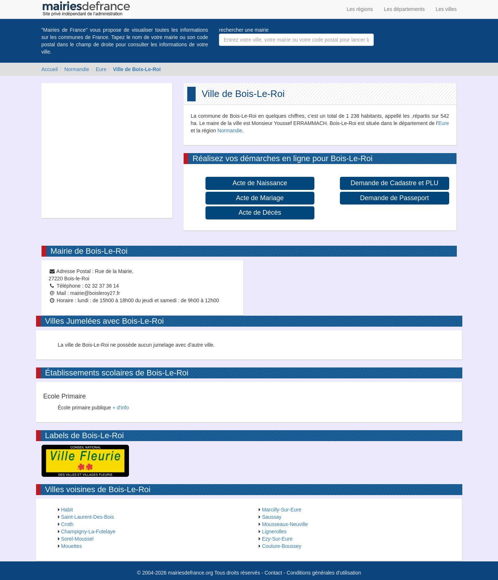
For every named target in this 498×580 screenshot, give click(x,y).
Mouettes (71, 546)
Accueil (50, 69)
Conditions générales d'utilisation (324, 573)
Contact (273, 573)
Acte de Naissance (259, 183)
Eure (101, 69)
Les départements (404, 9)
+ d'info (121, 407)
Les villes (446, 9)
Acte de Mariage (260, 198)
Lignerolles (274, 531)
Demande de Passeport (394, 198)
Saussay (272, 517)
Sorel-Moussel (77, 539)
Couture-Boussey (281, 546)
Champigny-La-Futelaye (88, 531)
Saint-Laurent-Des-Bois (87, 517)
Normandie (76, 69)
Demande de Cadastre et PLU (394, 183)
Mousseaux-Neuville (285, 524)
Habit (67, 510)
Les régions (359, 9)
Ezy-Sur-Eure (277, 539)
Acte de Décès (260, 212)
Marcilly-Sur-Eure (281, 510)
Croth (67, 524)
